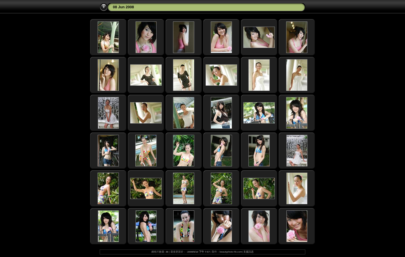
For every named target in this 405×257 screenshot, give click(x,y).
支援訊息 (248, 251)
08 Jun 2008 (123, 7)
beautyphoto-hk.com (231, 251)
